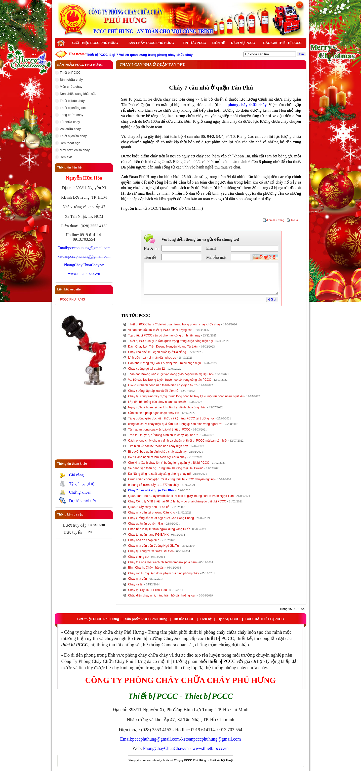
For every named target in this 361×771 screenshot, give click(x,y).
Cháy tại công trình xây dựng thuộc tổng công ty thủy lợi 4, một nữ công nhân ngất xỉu (186, 396)
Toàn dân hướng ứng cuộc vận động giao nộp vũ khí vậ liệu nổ (170, 374)
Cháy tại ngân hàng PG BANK (148, 534)
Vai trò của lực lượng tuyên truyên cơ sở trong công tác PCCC (169, 379)
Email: (63, 248)
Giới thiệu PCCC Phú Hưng (95, 43)
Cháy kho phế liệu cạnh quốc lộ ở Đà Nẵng (157, 352)
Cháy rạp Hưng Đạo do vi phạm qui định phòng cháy (163, 573)
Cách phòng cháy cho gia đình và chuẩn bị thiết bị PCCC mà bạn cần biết (177, 440)
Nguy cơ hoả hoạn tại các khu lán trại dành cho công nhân (167, 407)
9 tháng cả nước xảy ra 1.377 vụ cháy (153, 485)
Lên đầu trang (275, 220)
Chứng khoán (80, 492)
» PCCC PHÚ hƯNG (71, 299)
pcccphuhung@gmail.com (89, 248)
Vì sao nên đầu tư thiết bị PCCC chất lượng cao (160, 330)
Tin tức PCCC (194, 43)
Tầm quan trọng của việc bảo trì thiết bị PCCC (159, 429)
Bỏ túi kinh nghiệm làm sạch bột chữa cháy (157, 457)
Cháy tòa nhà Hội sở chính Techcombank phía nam (162, 562)
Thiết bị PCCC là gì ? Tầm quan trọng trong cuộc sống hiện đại (170, 341)
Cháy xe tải (135, 584)
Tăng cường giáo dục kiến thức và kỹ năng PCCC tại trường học (171, 418)
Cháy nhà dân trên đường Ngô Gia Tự (153, 545)
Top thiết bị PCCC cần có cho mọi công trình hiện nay (164, 335)
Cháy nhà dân (137, 578)
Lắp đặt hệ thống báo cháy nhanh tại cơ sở (157, 402)
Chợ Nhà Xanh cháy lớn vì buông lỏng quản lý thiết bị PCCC (168, 462)
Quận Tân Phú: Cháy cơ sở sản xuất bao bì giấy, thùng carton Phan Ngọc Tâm (181, 496)
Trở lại (295, 220)
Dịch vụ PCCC (243, 43)
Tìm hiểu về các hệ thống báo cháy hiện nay (158, 446)
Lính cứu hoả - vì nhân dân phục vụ (152, 357)
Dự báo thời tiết (82, 501)
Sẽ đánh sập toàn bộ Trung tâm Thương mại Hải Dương (166, 468)
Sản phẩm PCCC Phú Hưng (151, 43)
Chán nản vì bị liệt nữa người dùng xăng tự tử (159, 529)
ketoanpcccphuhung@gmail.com (84, 256)
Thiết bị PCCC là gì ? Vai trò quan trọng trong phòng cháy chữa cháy (174, 324)
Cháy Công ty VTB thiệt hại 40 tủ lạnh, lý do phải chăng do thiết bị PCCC (177, 501)
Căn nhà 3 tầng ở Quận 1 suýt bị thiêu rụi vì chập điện (164, 363)
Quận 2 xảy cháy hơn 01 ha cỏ (148, 507)
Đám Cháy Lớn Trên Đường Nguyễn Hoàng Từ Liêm (163, 346)
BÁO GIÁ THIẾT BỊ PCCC (282, 43)
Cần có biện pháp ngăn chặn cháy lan (153, 413)
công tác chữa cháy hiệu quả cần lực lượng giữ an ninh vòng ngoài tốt (175, 424)
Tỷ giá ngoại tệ (81, 484)
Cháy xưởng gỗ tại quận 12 (146, 368)
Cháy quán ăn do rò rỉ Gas (146, 523)
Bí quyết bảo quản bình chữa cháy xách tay (157, 451)
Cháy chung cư (138, 557)
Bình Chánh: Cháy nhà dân (146, 567)
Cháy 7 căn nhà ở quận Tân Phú (151, 490)
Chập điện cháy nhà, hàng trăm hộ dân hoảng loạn (162, 595)
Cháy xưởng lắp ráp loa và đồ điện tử (153, 391)
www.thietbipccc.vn (84, 273)
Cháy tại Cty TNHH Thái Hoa (147, 590)
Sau (303, 609)
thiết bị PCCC (221, 661)
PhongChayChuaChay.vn (84, 265)
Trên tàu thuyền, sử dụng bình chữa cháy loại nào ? (163, 435)
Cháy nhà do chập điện (143, 540)
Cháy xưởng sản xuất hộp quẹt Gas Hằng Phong (161, 518)
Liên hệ (218, 43)
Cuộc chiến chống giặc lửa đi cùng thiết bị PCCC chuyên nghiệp (171, 479)
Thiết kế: (221, 760)
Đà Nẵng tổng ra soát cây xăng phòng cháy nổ (159, 474)
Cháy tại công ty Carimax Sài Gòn (151, 551)
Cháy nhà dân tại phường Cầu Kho (151, 512)
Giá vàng (76, 475)
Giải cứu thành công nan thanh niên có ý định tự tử (162, 385)
